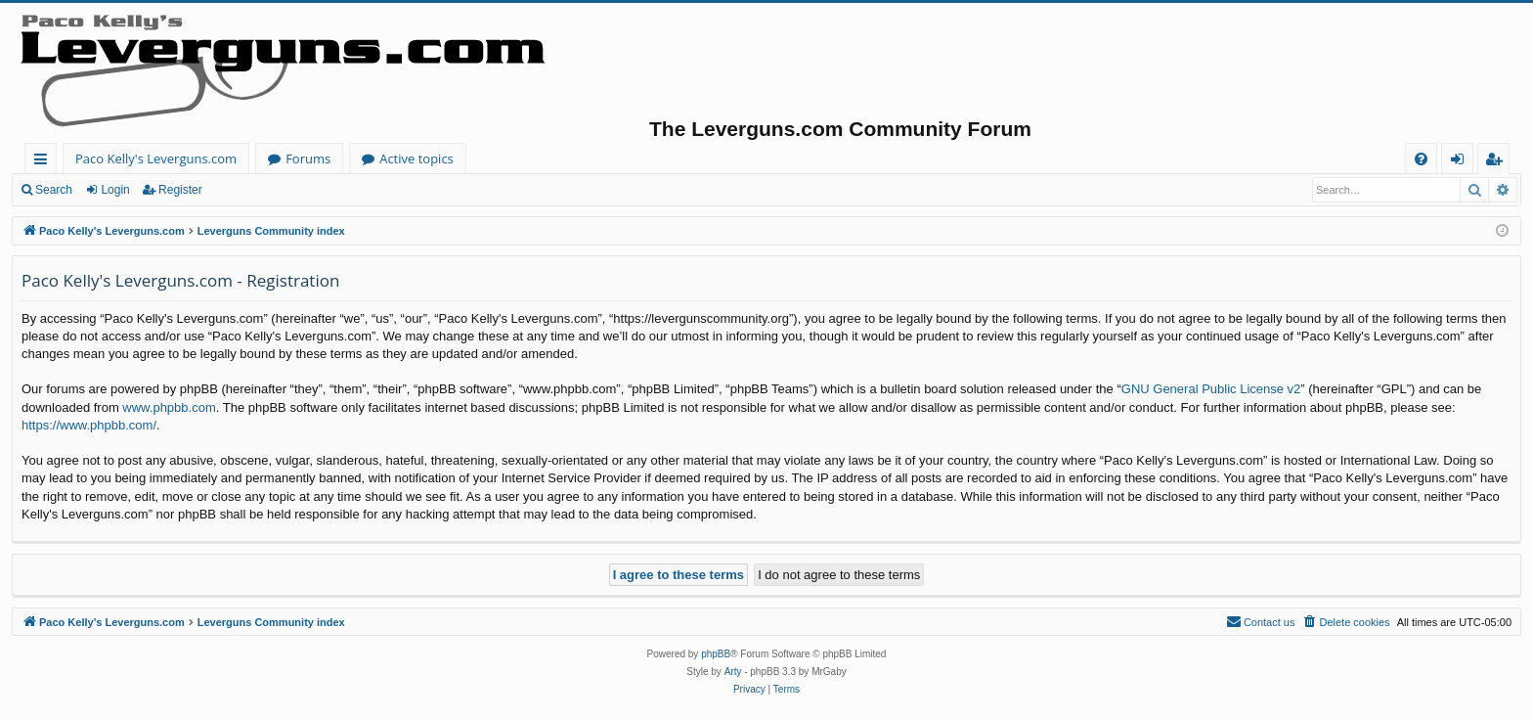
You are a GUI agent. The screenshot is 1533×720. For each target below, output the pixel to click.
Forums (307, 158)
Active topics (416, 158)
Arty (733, 671)
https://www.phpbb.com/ (89, 425)
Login (115, 190)
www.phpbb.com (168, 407)
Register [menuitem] (1498, 162)
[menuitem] (1421, 159)
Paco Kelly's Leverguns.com (156, 158)
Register (180, 190)
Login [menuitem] (1461, 162)
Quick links (44, 162)
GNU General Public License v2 (1211, 389)
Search (53, 190)
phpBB (715, 654)
